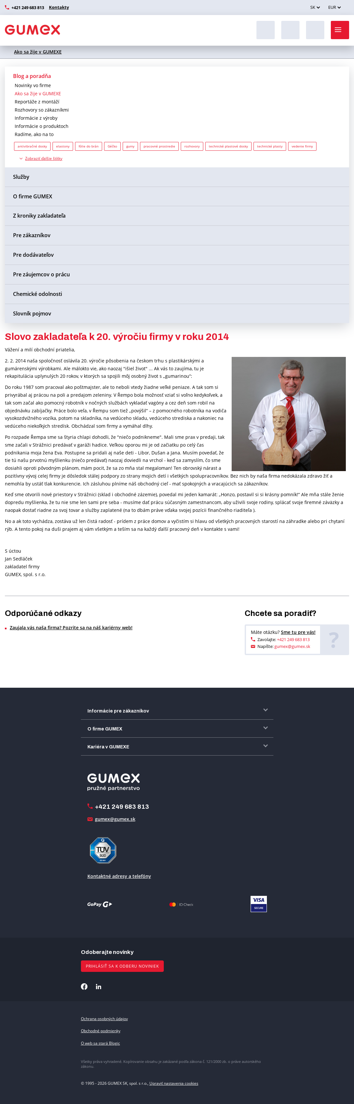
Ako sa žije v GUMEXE (38, 52)
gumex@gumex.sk (292, 646)
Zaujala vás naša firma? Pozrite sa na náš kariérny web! (71, 627)
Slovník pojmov (32, 313)
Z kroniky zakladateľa (39, 215)
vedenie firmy (302, 146)
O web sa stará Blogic (100, 1043)
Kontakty (58, 7)
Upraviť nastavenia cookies (173, 1083)
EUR (332, 7)
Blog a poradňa (32, 76)
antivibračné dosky (32, 146)
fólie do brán (89, 146)
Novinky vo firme (33, 85)
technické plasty (270, 146)
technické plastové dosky (228, 146)
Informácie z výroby (36, 118)
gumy (130, 146)
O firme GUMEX (32, 196)
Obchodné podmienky (100, 1031)
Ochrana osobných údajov (104, 1018)
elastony (62, 146)
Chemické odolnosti (37, 294)
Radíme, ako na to (34, 134)
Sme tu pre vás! (298, 632)
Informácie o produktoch (42, 126)
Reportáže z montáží (37, 102)
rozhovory (192, 146)
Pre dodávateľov (33, 254)
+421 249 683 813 (27, 7)
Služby (21, 176)
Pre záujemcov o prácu (41, 274)
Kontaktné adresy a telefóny (119, 876)
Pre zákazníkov (32, 235)
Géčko (112, 146)
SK (312, 7)
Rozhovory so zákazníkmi (42, 110)
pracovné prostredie (159, 146)
